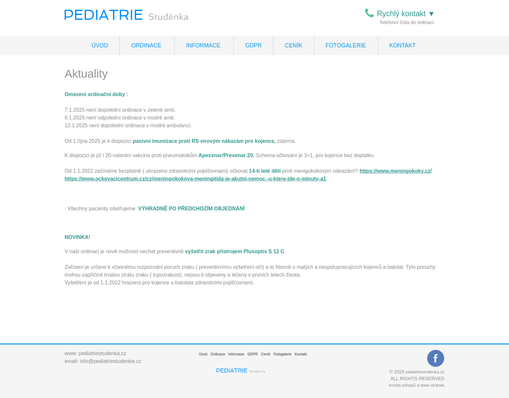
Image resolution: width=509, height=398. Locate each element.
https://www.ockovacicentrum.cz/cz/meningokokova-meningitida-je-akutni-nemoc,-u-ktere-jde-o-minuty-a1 (195, 178)
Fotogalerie (346, 45)
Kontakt (402, 45)
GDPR (253, 45)
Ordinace (146, 45)
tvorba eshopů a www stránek (416, 385)
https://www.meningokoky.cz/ (396, 171)
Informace (203, 45)
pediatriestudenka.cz (103, 353)
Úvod (100, 45)
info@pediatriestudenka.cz (110, 361)
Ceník (294, 45)
